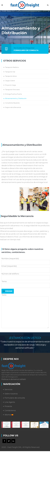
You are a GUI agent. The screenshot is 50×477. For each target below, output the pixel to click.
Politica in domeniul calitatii (13, 379)
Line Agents (10, 402)
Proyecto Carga (10, 85)
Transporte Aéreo (11, 76)
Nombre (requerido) (25, 260)
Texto (25, 311)
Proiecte (8, 406)
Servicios (8, 389)
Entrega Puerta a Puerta (13, 94)
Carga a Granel (10, 81)
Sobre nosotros (11, 394)
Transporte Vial (10, 72)
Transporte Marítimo (12, 67)
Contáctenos (10, 410)
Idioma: (9, 415)
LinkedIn (13, 441)
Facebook (4, 441)
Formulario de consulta (15, 398)
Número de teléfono (25, 276)
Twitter (9, 441)
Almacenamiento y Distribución (15, 98)
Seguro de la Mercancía (13, 107)
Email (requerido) (25, 268)
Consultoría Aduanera (12, 103)
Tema (25, 283)
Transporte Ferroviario (12, 89)
